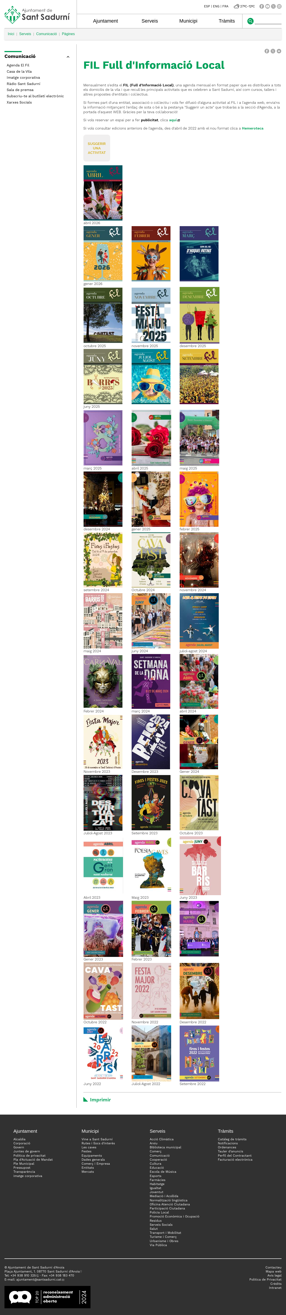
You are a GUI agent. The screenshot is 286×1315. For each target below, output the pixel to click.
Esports (155, 1176)
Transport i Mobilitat (165, 1232)
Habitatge (157, 1184)
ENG (216, 6)
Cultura (155, 1163)
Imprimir (100, 1100)
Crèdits (276, 1283)
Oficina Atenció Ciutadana (170, 1204)
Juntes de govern (26, 1151)
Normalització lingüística (168, 1200)
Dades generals (93, 1159)
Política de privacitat (29, 1155)
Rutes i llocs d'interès (98, 1143)
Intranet (275, 1288)
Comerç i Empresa (96, 1163)
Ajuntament (105, 21)
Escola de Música (163, 1171)
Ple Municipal (23, 1163)
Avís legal (274, 1275)
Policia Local (159, 1212)
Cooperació (158, 1159)
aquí (173, 120)
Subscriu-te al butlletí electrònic (35, 96)
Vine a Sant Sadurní (97, 1139)
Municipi (188, 21)
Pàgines (68, 34)
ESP (207, 6)
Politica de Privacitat (265, 1279)
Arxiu (154, 1143)
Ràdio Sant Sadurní (23, 84)
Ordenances (227, 1147)
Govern (18, 1147)
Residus (156, 1220)
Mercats (88, 1171)
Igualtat (155, 1188)
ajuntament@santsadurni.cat (38, 1279)
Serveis (150, 21)
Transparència (24, 1171)
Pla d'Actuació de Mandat (33, 1159)
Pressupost (21, 1167)
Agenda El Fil (18, 65)
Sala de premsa (20, 90)
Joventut (156, 1192)
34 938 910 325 (24, 1275)
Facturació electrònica (235, 1159)
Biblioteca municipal (165, 1147)
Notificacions (228, 1143)
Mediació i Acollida (164, 1196)
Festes (86, 1151)
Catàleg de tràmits (232, 1139)
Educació (157, 1167)
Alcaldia (19, 1139)
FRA (225, 6)
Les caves (89, 1147)
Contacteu (273, 1267)
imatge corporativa (27, 1176)
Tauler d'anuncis (230, 1151)
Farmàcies (157, 1180)
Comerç (156, 1151)
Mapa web (274, 1271)
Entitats (88, 1167)
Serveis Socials (161, 1224)
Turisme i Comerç (163, 1237)
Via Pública (158, 1245)
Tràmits (227, 21)
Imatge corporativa (23, 78)
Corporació (21, 1143)
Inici (11, 34)
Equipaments (92, 1155)
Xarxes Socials (19, 102)
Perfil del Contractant (235, 1155)
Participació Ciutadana (167, 1208)
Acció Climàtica (162, 1139)
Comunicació (46, 34)
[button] (38, 57)
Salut (154, 1228)
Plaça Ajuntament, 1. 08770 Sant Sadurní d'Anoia (42, 1271)
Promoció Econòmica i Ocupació (174, 1216)
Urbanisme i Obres (164, 1241)
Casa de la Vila (19, 72)
